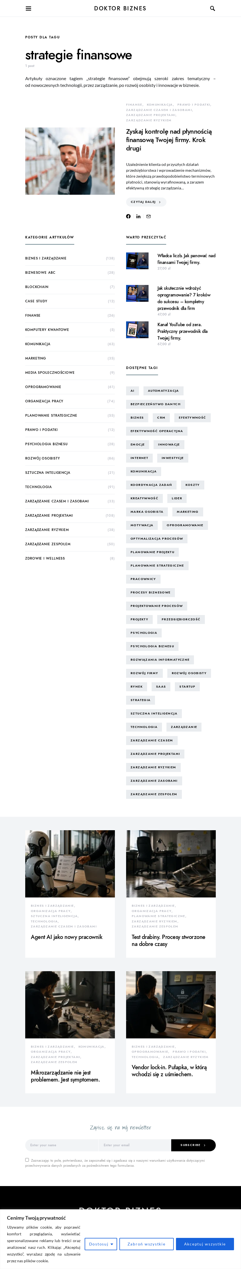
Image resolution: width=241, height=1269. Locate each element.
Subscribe (190, 1145)
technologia (38, 487)
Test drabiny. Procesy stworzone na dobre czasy (168, 940)
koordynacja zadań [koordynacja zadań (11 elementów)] (151, 485)
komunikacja (160, 105)
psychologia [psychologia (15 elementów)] (144, 633)
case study (36, 301)
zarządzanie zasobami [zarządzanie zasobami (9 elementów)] (154, 781)
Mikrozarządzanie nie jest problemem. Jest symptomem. (65, 1076)
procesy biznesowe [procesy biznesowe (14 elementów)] (150, 592)
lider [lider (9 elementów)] (177, 498)
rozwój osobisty (42, 458)
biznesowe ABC (40, 272)
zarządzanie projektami (150, 115)
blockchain (36, 287)
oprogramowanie (43, 387)
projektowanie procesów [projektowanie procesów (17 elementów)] (157, 606)
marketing (35, 358)
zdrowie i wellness (45, 558)
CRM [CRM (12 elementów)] (161, 418)
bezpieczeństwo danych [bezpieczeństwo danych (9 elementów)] (155, 404)
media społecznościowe (50, 372)
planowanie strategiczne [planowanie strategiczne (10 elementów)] (157, 565)
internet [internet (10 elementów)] (139, 458)
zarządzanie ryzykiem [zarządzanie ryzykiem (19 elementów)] (153, 767)
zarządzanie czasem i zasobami (159, 110)
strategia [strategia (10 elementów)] (140, 700)
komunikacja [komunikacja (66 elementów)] (144, 471)
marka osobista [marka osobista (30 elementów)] (147, 512)
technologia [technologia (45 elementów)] (144, 727)
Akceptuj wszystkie (205, 1244)
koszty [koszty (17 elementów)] (193, 485)
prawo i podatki (193, 105)
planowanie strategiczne (51, 415)
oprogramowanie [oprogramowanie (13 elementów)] (185, 525)
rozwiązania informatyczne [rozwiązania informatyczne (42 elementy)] (160, 660)
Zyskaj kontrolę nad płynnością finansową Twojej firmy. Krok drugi (169, 140)
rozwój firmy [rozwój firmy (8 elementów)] (144, 673)
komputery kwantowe (47, 330)
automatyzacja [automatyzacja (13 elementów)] (163, 391)
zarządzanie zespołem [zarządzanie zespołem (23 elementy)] (154, 794)
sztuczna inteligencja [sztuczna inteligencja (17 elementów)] (154, 713)
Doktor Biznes (120, 8)
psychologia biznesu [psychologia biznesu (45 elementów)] (152, 646)
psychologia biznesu (46, 444)
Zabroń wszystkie (147, 1244)
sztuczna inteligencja (47, 472)
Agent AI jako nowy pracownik (66, 937)
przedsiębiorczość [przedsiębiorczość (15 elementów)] (181, 619)
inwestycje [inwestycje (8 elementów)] (173, 458)
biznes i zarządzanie (46, 258)
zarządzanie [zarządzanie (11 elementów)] (184, 727)
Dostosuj (99, 1244)
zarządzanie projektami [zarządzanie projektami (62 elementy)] (155, 754)
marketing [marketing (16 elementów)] (187, 512)
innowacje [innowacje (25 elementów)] (169, 444)
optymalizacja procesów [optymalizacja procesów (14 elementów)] (157, 539)
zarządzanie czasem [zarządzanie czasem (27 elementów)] (152, 740)
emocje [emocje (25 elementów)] (138, 444)
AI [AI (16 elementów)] (133, 391)
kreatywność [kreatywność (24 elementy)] (144, 498)
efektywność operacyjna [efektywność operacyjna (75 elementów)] (157, 431)
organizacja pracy (44, 401)
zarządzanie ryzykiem (149, 120)
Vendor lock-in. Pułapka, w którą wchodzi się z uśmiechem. (169, 1070)
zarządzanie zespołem (48, 544)
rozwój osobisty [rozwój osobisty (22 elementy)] (189, 673)
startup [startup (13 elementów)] (187, 687)
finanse (134, 105)
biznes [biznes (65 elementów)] (137, 418)
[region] (120, 1239)
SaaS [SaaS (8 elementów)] (161, 687)
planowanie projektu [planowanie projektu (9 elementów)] (152, 552)
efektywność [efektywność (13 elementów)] (192, 418)
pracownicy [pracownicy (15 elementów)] (143, 579)
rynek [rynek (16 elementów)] (137, 687)
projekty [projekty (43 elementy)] (139, 619)
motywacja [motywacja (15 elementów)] (142, 525)
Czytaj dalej (143, 202)
